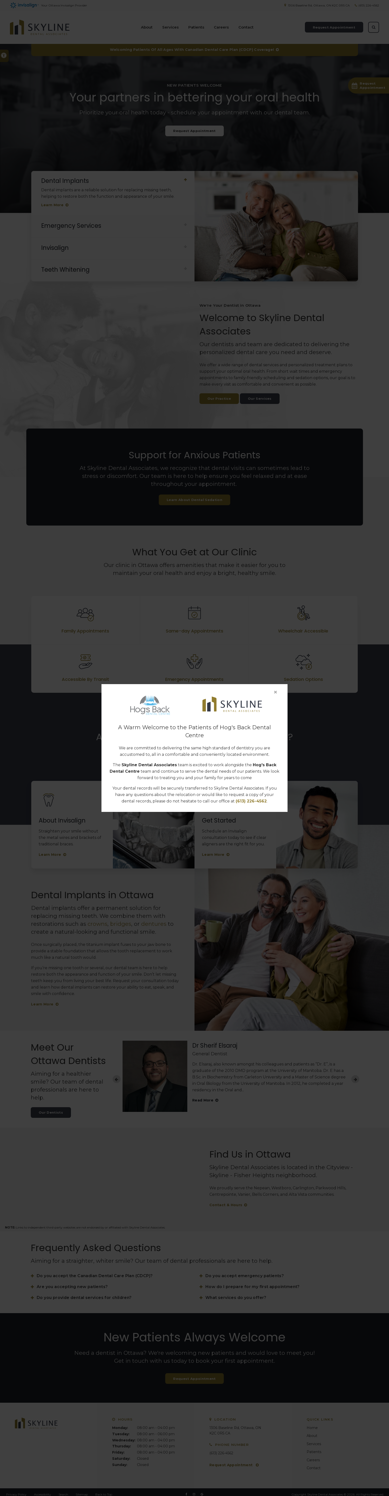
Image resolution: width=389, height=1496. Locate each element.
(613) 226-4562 (251, 801)
